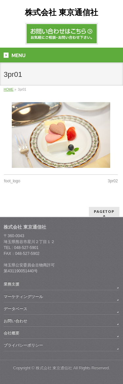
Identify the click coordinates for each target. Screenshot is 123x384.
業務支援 (11, 284)
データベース (15, 308)
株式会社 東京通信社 (61, 12)
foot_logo (12, 181)
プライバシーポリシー (23, 345)
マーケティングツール (23, 296)
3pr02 (113, 181)
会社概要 (11, 333)
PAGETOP (104, 211)
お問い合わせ (15, 321)
